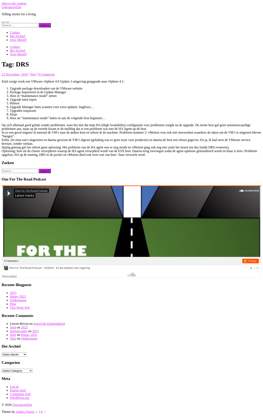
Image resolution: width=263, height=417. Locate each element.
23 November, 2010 (15, 74)
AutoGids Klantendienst (49, 323)
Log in (14, 386)
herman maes (18, 331)
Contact (15, 32)
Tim (33, 74)
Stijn (13, 327)
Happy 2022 (18, 296)
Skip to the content (14, 3)
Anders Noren (25, 412)
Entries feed (18, 390)
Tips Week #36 (20, 307)
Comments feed (20, 394)
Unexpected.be (11, 7)
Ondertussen (18, 300)
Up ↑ (42, 412)
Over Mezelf (18, 40)
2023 (13, 293)
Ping (13, 304)
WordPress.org (19, 398)
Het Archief (17, 36)
